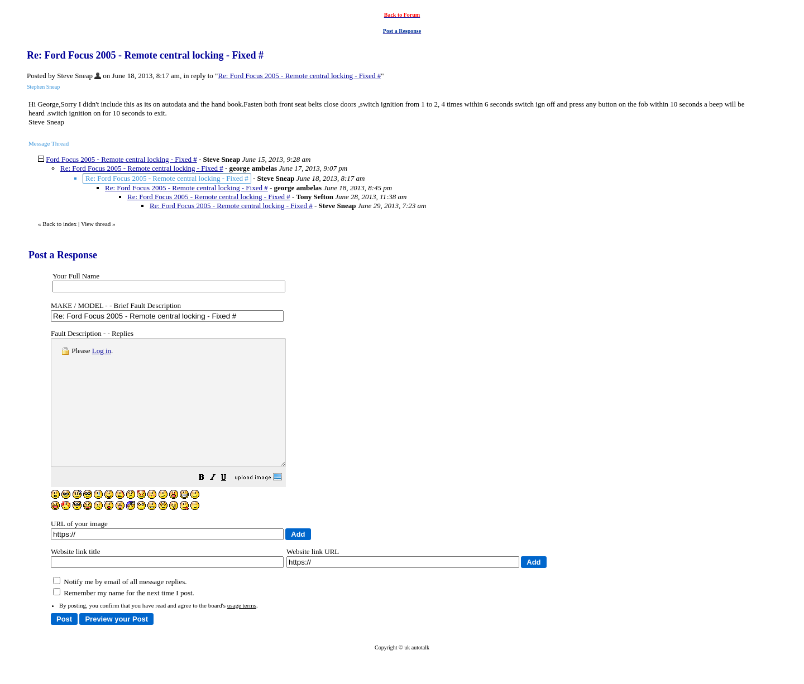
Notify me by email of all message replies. (119, 607)
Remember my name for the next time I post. (123, 618)
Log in (101, 350)
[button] (229, 504)
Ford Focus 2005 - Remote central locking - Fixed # (121, 159)
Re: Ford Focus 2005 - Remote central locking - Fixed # (299, 75)
